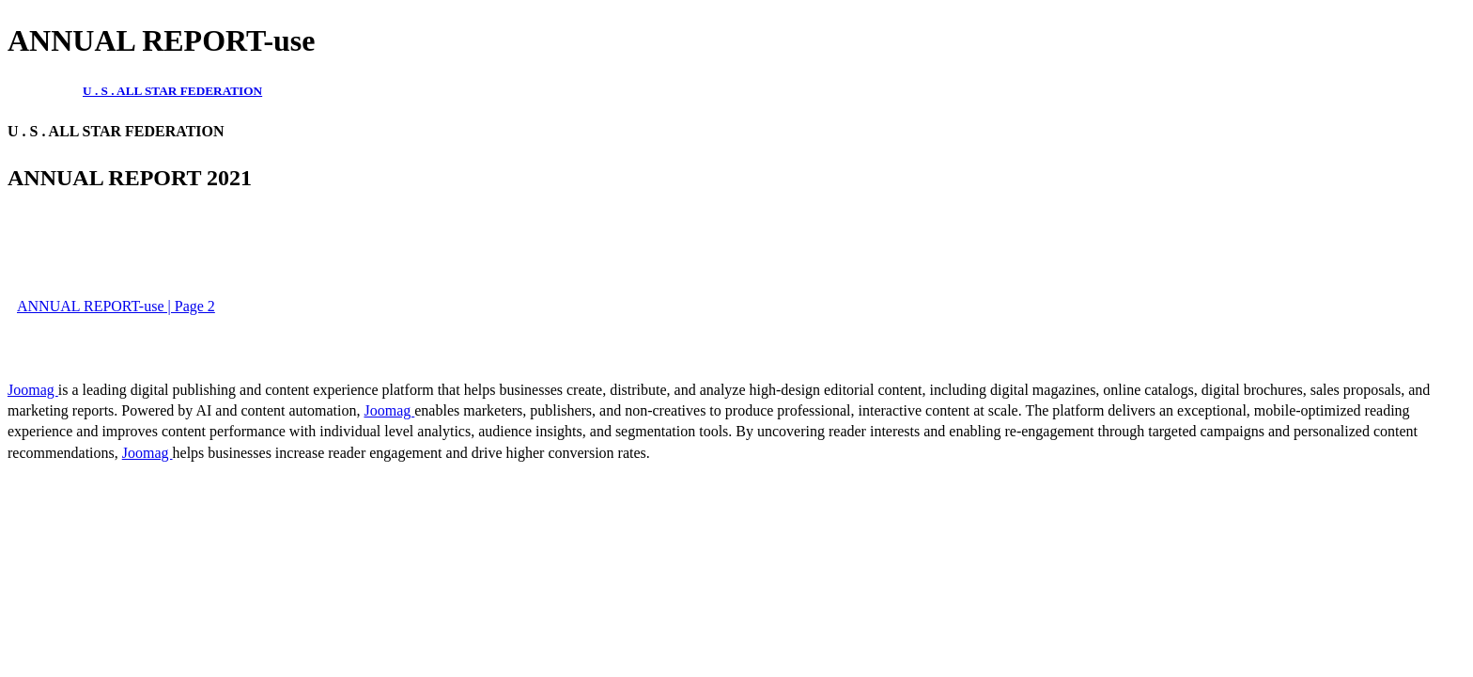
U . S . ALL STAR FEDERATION (172, 91)
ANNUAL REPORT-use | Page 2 (116, 306)
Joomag (33, 390)
